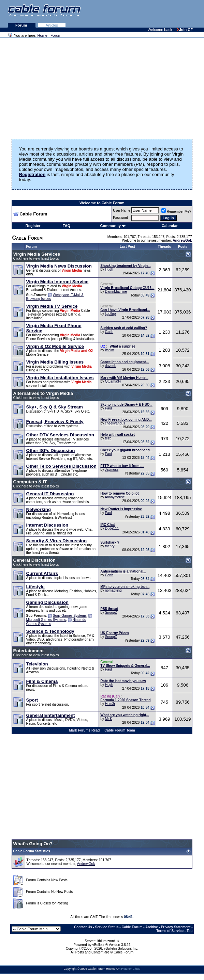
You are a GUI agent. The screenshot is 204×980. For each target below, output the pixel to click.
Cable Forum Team (119, 730)
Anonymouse (115, 497)
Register (33, 226)
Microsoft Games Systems (46, 620)
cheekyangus (115, 423)
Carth (109, 332)
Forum (21, 25)
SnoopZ (111, 612)
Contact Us (83, 927)
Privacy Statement (176, 927)
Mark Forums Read (84, 730)
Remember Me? (176, 211)
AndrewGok (86, 864)
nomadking (113, 590)
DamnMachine (116, 291)
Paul (108, 408)
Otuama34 (113, 381)
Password (120, 218)
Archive (151, 927)
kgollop (110, 314)
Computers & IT (30, 481)
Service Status (107, 927)
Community (113, 226)
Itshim (109, 350)
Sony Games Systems (70, 615)
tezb (108, 438)
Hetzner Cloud (130, 968)
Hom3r (110, 704)
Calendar (170, 226)
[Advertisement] (121, 13)
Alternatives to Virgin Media (43, 393)
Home (42, 35)
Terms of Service (170, 931)
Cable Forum (131, 927)
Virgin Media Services (36, 254)
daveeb (110, 366)
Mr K (108, 719)
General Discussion (34, 560)
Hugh (109, 269)
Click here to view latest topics (36, 258)
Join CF (185, 30)
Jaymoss (111, 469)
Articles (52, 25)
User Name (121, 210)
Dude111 (112, 528)
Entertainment (28, 650)
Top (190, 931)
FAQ (67, 226)
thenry (110, 546)
